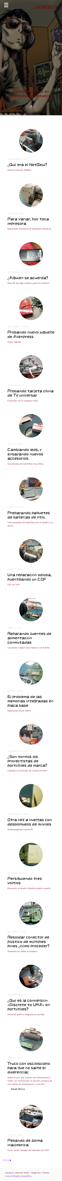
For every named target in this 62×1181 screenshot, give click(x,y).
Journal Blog (11, 1176)
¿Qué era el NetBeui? (27, 165)
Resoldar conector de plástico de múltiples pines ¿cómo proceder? (28, 941)
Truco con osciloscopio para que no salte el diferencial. (28, 1067)
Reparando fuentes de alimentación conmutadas (29, 638)
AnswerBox (26, 1176)
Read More (19, 1089)
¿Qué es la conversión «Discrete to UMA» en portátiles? (28, 1004)
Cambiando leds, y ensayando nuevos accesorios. (25, 454)
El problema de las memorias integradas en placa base (30, 701)
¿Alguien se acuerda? (27, 278)
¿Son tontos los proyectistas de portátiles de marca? (27, 761)
